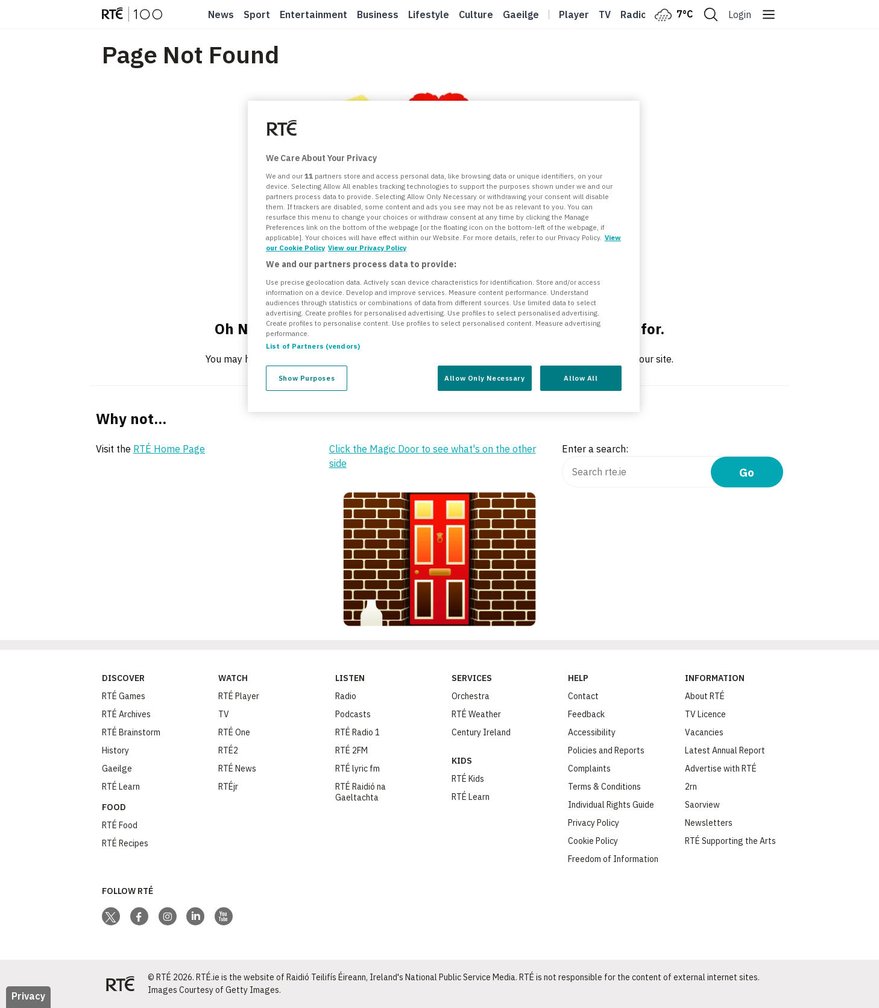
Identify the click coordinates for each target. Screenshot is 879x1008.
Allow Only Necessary (484, 377)
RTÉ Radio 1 (357, 732)
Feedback (586, 714)
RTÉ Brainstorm (131, 732)
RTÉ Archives (126, 714)
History (115, 750)
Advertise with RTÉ (721, 768)
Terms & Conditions (604, 786)
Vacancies (704, 732)
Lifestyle (428, 14)
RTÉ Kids (468, 778)
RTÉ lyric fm (357, 768)
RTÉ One (234, 732)
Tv (605, 14)
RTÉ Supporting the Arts (730, 840)
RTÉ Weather (476, 714)
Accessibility (592, 732)
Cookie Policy (593, 840)
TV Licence (705, 714)
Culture (476, 14)
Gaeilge (521, 14)
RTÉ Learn (121, 786)
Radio (633, 14)
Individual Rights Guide (611, 804)
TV (223, 714)
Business (378, 14)
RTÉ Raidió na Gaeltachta (360, 792)
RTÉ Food (119, 825)
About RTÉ (705, 696)
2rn (691, 786)
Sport (257, 14)
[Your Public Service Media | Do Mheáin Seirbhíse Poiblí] (120, 984)
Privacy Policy (593, 822)
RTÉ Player (238, 696)
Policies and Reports (606, 750)
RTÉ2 (228, 750)
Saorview (702, 804)
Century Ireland (481, 732)
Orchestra (471, 696)
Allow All (580, 377)
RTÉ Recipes (125, 843)
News (221, 14)
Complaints (589, 768)
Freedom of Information (613, 859)
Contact (583, 696)
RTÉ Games (123, 696)
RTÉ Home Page (169, 449)
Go (746, 472)
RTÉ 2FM (351, 750)
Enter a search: (595, 449)
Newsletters (708, 822)
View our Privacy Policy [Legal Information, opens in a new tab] (367, 247)
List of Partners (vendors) (313, 345)
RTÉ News (237, 768)
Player (574, 14)
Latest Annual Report (725, 750)
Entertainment (313, 14)
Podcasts (353, 714)
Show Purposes (307, 377)
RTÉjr (228, 786)
